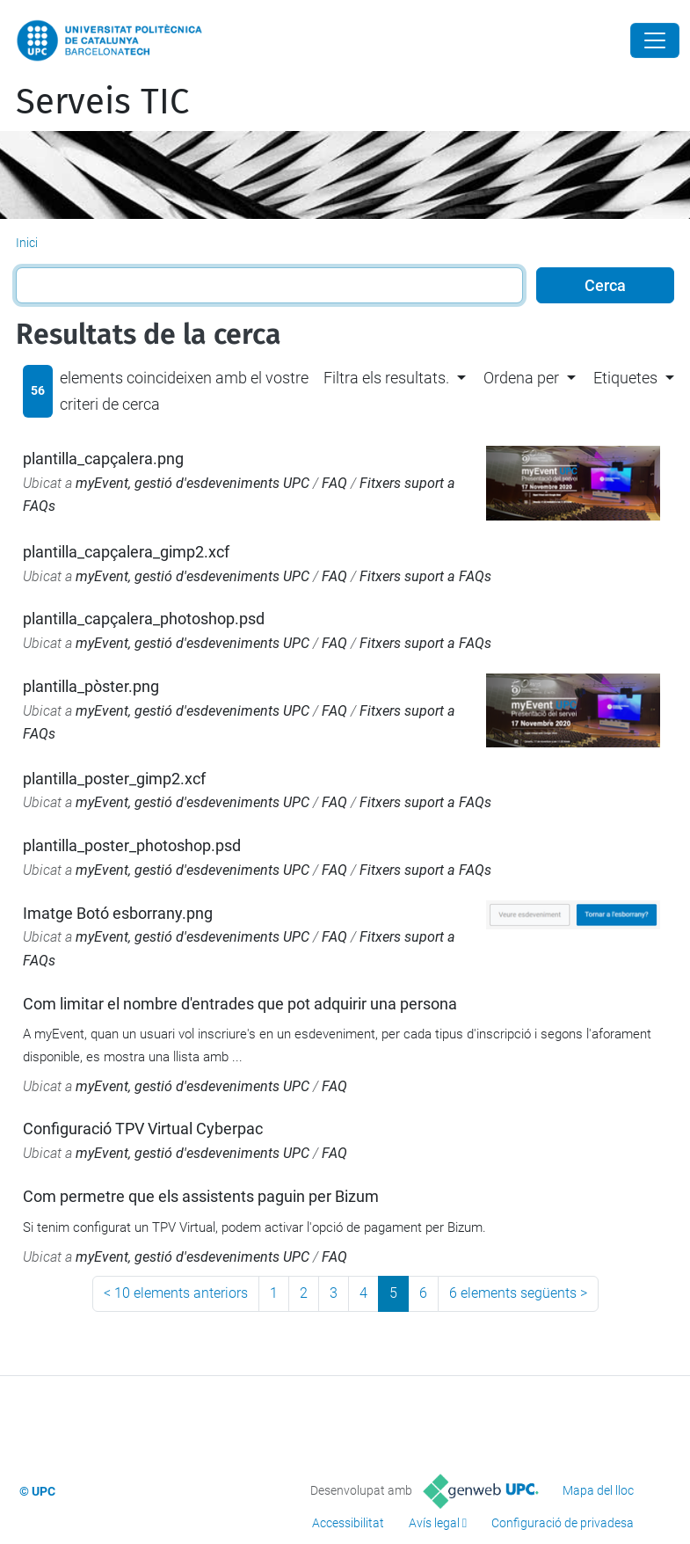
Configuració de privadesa (562, 1523)
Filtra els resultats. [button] (386, 377)
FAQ (334, 483)
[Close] (654, 40)
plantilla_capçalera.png (103, 458)
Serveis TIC (102, 102)
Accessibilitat (348, 1523)
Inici (27, 243)
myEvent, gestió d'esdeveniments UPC (192, 483)
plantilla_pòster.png (91, 686)
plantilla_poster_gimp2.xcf (114, 778)
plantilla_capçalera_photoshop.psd (144, 618)
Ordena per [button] (521, 377)
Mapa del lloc (598, 1490)
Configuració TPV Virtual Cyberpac (143, 1128)
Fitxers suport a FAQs (425, 576)
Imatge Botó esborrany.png (118, 913)
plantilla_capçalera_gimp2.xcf (126, 552)
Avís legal (434, 1523)
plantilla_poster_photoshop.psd (132, 845)
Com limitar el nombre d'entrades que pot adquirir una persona (240, 1003)
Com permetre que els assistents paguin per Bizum (201, 1196)
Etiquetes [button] (625, 377)
